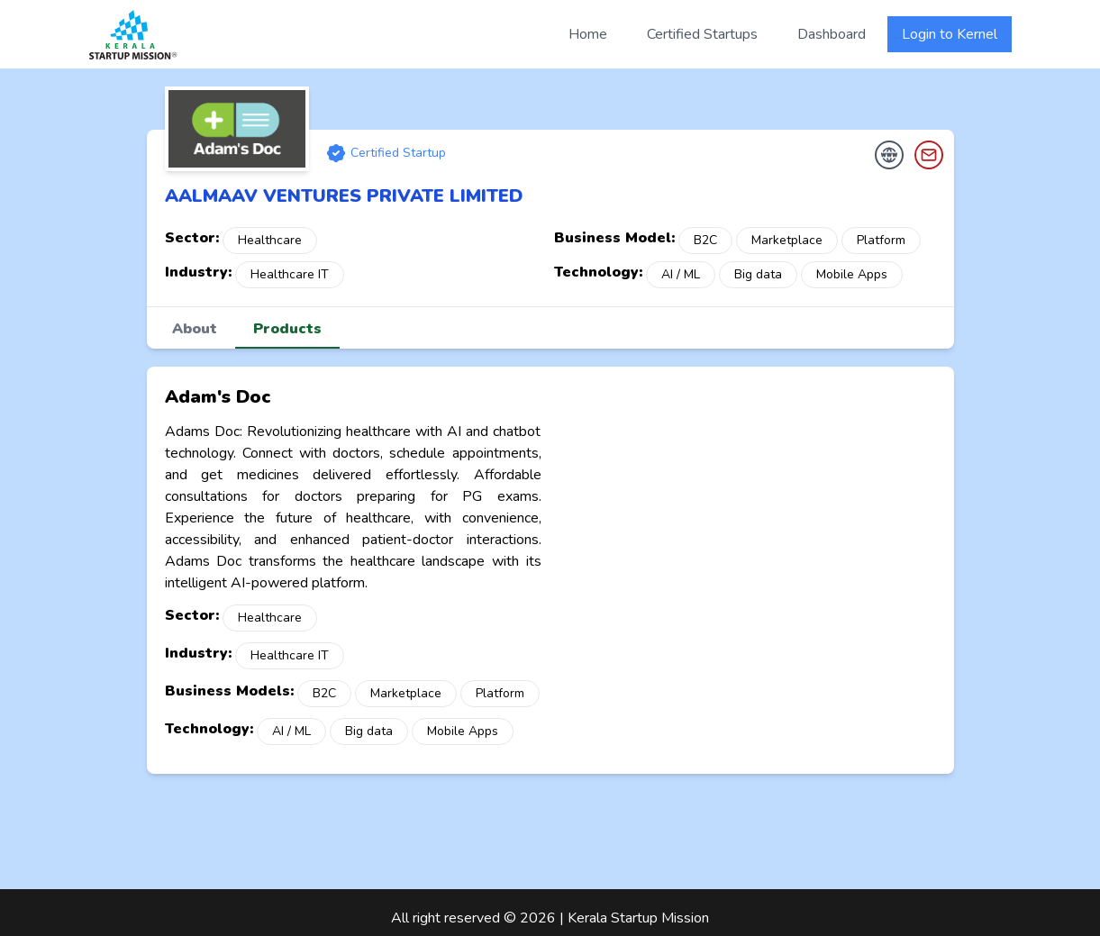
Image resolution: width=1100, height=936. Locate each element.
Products (287, 329)
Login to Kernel (949, 34)
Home (587, 34)
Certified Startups (702, 34)
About (194, 329)
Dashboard (831, 34)
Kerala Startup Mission (638, 918)
